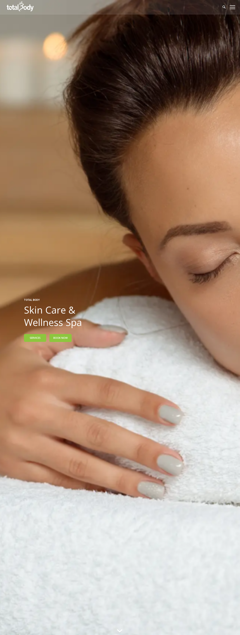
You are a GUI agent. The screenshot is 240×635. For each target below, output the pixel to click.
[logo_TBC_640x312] (20, 7)
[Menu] (231, 7)
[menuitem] (224, 7)
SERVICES (35, 338)
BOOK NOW (60, 338)
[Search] (224, 7)
